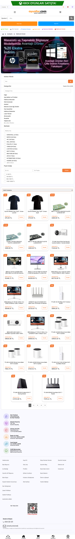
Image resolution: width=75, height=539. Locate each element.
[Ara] (71, 18)
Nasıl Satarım (43, 473)
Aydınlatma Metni (7, 499)
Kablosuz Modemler (9, 111)
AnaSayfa (9, 34)
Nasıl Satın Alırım (44, 469)
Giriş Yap (25, 464)
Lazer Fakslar (7, 113)
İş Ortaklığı (5, 469)
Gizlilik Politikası (6, 494)
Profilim (25, 469)
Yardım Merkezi (44, 482)
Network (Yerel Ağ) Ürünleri (11, 106)
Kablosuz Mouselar (9, 99)
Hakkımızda (5, 460)
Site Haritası (26, 482)
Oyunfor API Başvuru (7, 473)
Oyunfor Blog (43, 464)
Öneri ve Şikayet (44, 477)
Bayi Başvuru (5, 464)
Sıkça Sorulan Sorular (46, 460)
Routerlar (6, 118)
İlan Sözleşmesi (6, 486)
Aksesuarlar (7, 116)
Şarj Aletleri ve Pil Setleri (10, 97)
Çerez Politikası (6, 490)
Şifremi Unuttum (27, 473)
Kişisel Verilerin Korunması (9, 482)
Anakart (6, 104)
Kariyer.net (61, 469)
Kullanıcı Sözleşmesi (28, 477)
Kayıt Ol (25, 460)
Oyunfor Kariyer (62, 460)
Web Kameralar (8, 102)
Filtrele (66, 170)
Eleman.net (61, 464)
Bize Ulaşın (5, 477)
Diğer (5, 95)
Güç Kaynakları (8, 109)
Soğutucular (7, 120)
